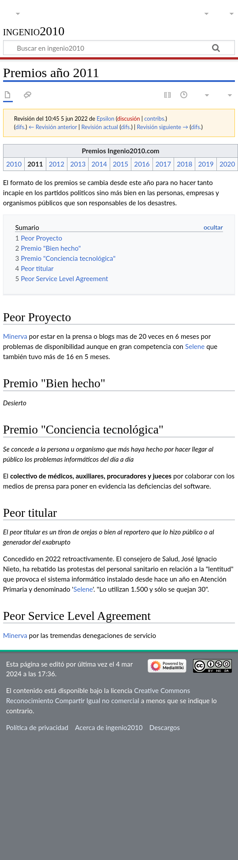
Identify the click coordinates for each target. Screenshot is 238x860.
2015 (120, 164)
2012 (56, 164)
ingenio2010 (34, 31)
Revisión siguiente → (162, 126)
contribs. (154, 118)
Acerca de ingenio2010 (108, 727)
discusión (128, 118)
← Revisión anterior (53, 126)
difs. (20, 126)
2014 (99, 164)
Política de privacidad (37, 727)
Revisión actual (99, 126)
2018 (184, 164)
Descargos (164, 727)
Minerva (15, 336)
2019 (206, 164)
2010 (14, 164)
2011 (35, 164)
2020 (227, 164)
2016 (141, 164)
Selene (195, 346)
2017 (163, 164)
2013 (78, 164)
